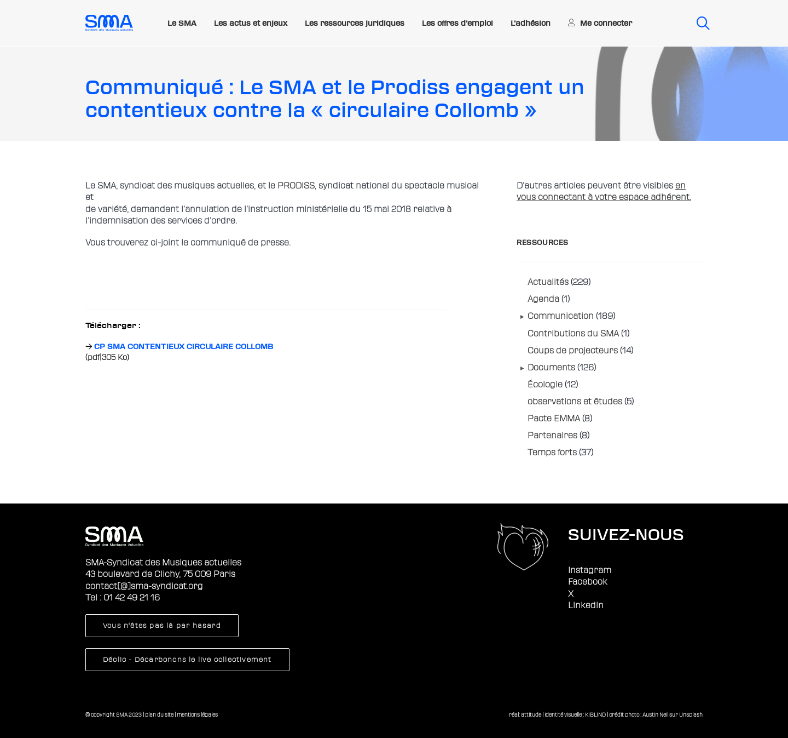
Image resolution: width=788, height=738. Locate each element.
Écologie (545, 385)
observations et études (575, 402)
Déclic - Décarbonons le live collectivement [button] (187, 659)
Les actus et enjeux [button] (250, 23)
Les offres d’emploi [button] (457, 23)
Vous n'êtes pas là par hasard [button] (162, 626)
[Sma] (109, 23)
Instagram (589, 570)
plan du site (159, 715)
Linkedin (586, 605)
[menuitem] (182, 24)
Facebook (587, 582)
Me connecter (606, 23)
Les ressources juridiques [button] (354, 23)
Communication (561, 316)
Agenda (543, 299)
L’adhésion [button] (531, 23)
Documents (551, 368)
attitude (531, 715)
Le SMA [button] (181, 23)
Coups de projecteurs (573, 351)
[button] (699, 23)
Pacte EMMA (554, 419)
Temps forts (552, 452)
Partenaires (552, 435)
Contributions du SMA (573, 334)
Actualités (548, 282)
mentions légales (197, 715)
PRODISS (296, 186)
